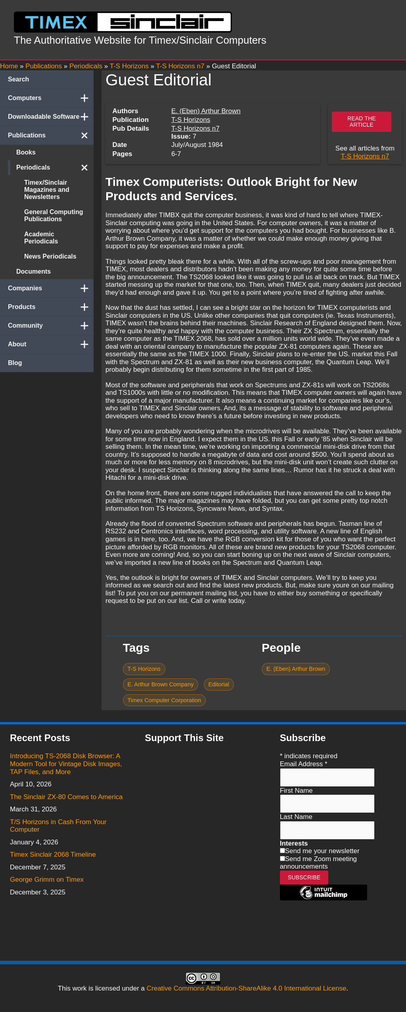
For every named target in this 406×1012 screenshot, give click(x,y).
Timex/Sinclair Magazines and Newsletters (46, 189)
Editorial (219, 684)
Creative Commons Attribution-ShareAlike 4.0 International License (247, 988)
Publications (51, 135)
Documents (33, 271)
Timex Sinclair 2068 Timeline (53, 854)
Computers (51, 98)
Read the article (361, 121)
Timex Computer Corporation (164, 700)
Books (26, 152)
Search (18, 79)
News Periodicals (50, 256)
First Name (296, 790)
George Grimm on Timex (47, 879)
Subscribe (304, 877)
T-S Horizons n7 (195, 128)
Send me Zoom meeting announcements (318, 863)
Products (51, 307)
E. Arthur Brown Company (160, 684)
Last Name (296, 817)
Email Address (303, 764)
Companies (51, 288)
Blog (15, 362)
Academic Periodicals (41, 238)
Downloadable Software (51, 117)
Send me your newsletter (322, 851)
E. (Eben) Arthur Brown (206, 111)
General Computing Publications (53, 215)
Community (51, 326)
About (51, 344)
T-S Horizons (190, 120)
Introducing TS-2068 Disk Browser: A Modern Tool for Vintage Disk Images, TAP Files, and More (66, 763)
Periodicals (55, 167)
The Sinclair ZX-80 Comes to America (66, 797)
